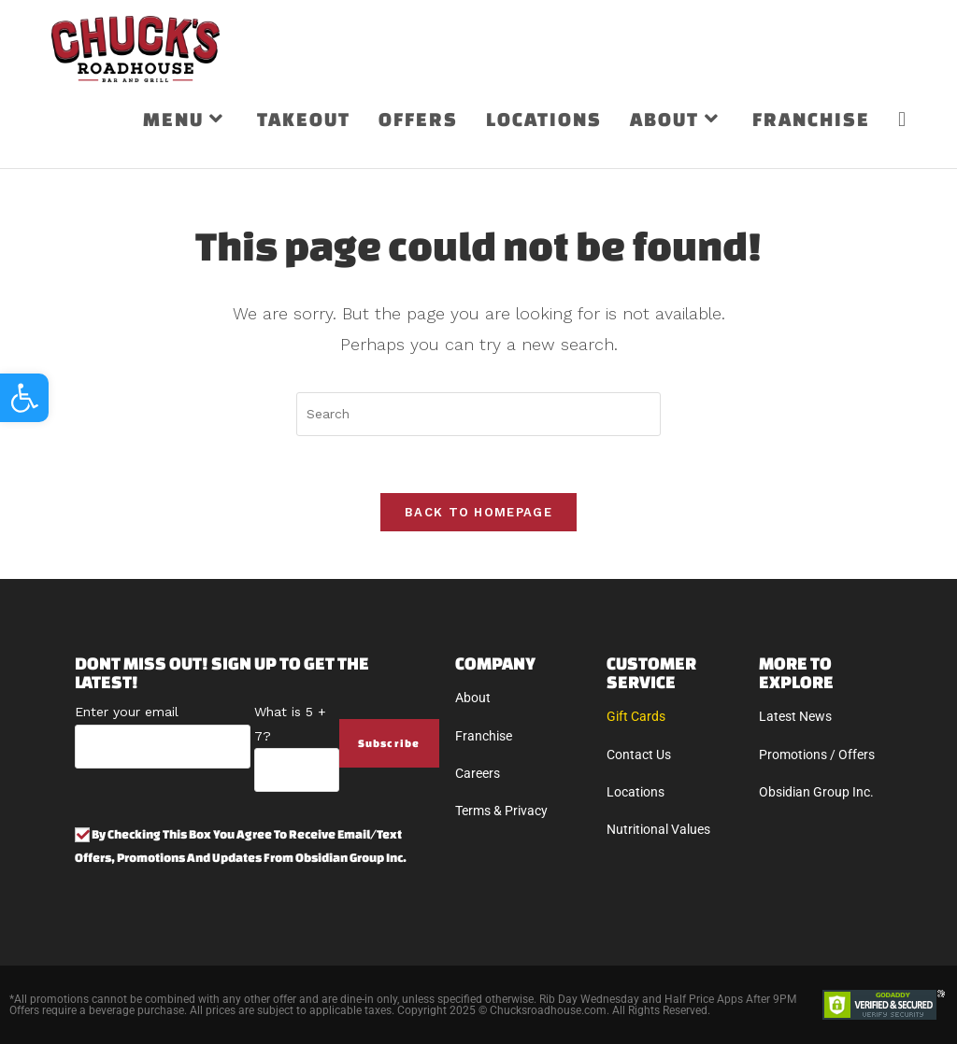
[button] (24, 398)
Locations (635, 791)
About (473, 697)
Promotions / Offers (817, 754)
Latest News (795, 716)
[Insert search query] (478, 414)
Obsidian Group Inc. (816, 791)
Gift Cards (636, 716)
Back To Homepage (478, 512)
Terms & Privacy (501, 810)
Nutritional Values (658, 829)
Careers (477, 773)
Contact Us (639, 754)
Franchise (483, 735)
